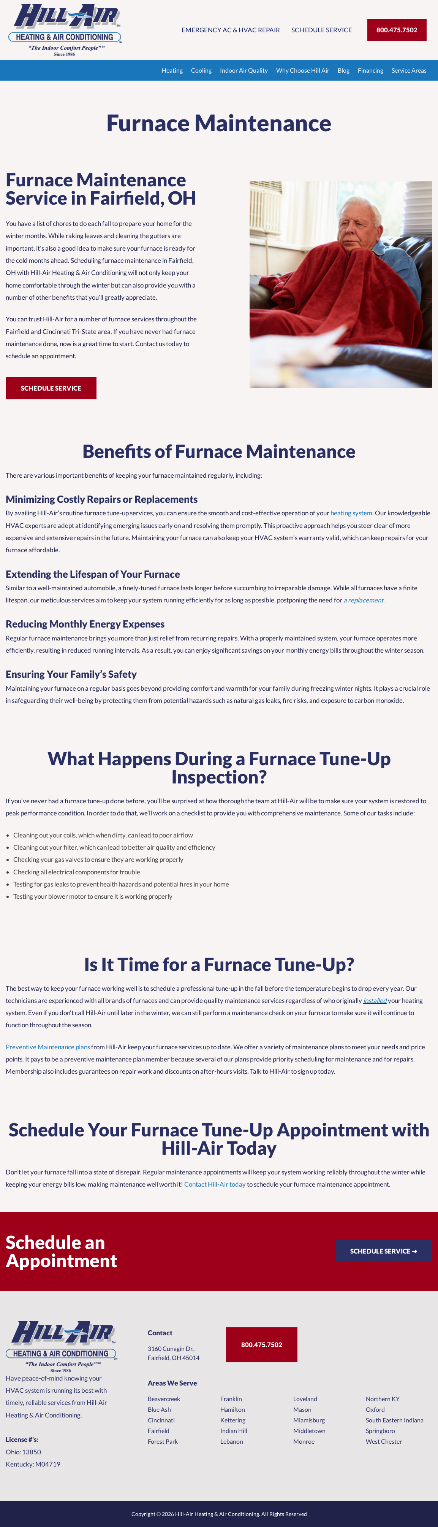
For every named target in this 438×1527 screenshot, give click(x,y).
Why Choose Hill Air (302, 70)
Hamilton (232, 1409)
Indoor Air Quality (244, 70)
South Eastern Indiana (395, 1420)
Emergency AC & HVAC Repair (231, 30)
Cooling (201, 70)
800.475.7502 (396, 30)
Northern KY (383, 1398)
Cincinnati (161, 1420)
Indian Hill (233, 1430)
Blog (343, 70)
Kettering (232, 1420)
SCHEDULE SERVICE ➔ (383, 1251)
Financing (370, 70)
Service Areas (409, 70)
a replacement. (364, 600)
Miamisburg (309, 1420)
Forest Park (163, 1441)
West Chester (384, 1441)
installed (375, 1000)
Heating (172, 70)
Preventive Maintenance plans (48, 1047)
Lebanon (231, 1441)
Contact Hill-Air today (215, 1184)
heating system (350, 513)
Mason (302, 1409)
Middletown (309, 1430)
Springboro (380, 1430)
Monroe (304, 1441)
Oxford (375, 1409)
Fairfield (158, 1430)
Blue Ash (159, 1409)
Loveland (305, 1398)
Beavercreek (164, 1398)
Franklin (231, 1398)
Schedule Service (321, 30)
